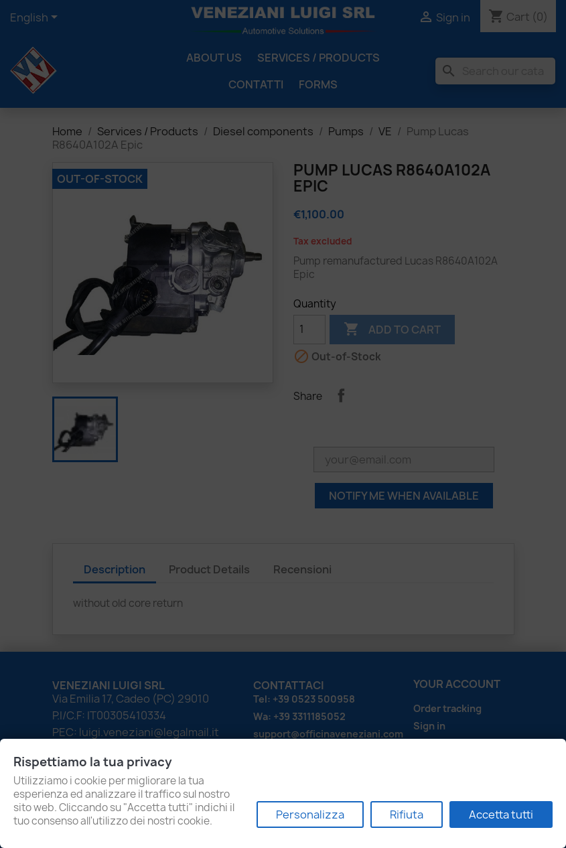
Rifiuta (406, 814)
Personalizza (310, 814)
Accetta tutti (501, 814)
